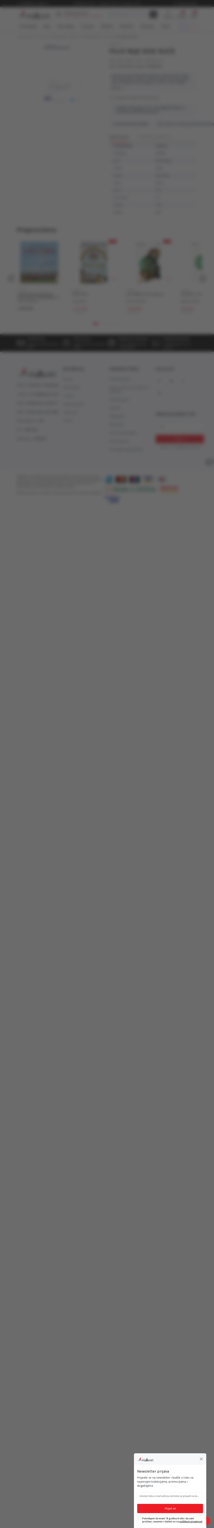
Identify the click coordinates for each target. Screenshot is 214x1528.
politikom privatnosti (190, 1521)
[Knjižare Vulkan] (145, 1458)
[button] (201, 1458)
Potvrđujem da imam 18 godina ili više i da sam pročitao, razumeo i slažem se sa (172, 1520)
